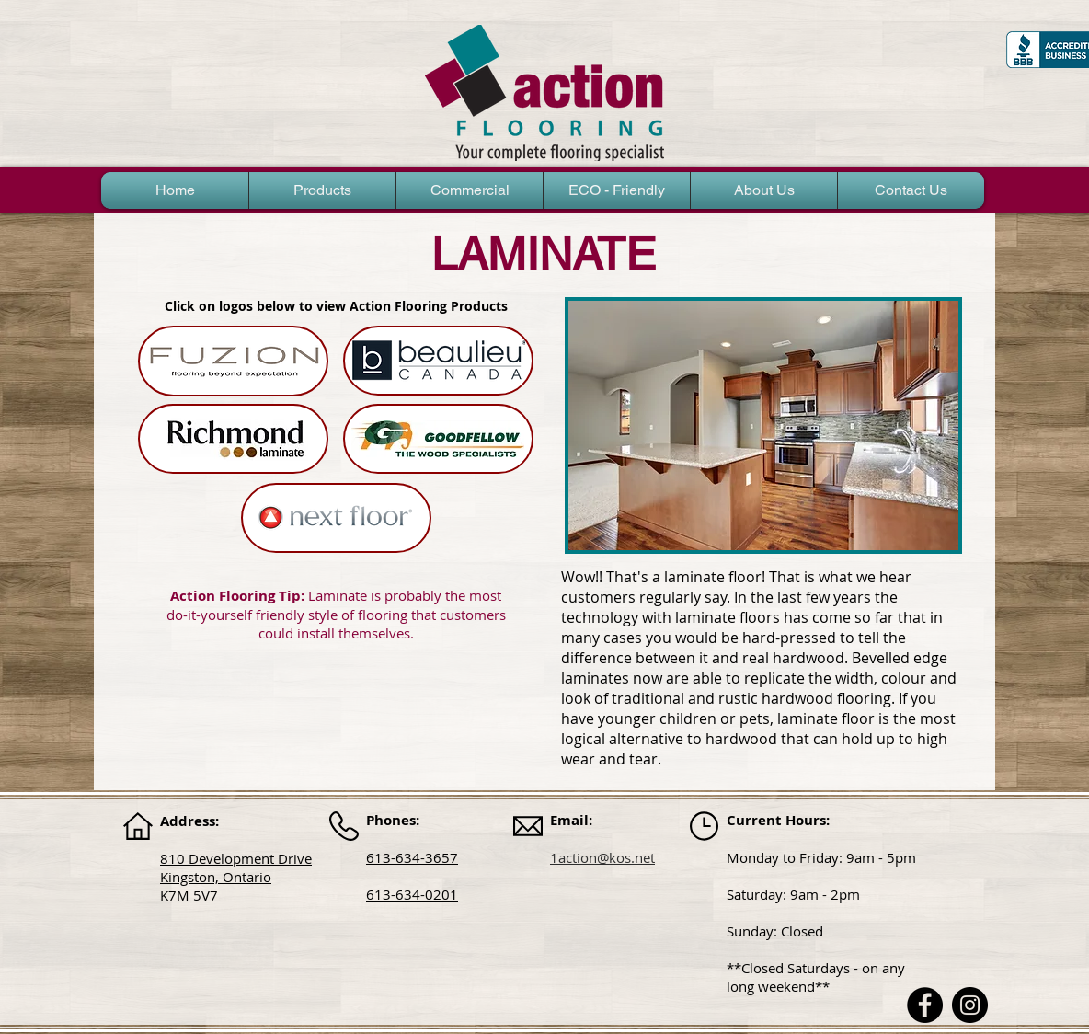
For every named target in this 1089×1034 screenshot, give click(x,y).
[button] (322, 190)
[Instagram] (970, 1005)
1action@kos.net (602, 857)
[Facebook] (925, 1005)
